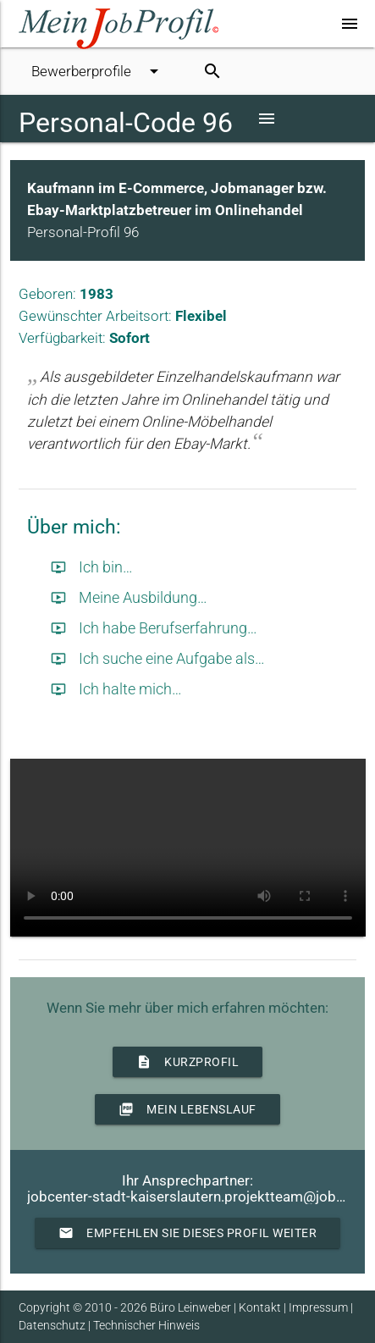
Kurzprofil (187, 1062)
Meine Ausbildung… (129, 598)
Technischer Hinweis (146, 1325)
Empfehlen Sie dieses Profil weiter (187, 1233)
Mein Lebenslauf (187, 1109)
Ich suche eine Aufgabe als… (158, 659)
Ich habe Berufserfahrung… (154, 628)
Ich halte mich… (116, 689)
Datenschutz (52, 1325)
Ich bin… (92, 567)
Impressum (318, 1307)
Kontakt (260, 1307)
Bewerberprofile (97, 71)
